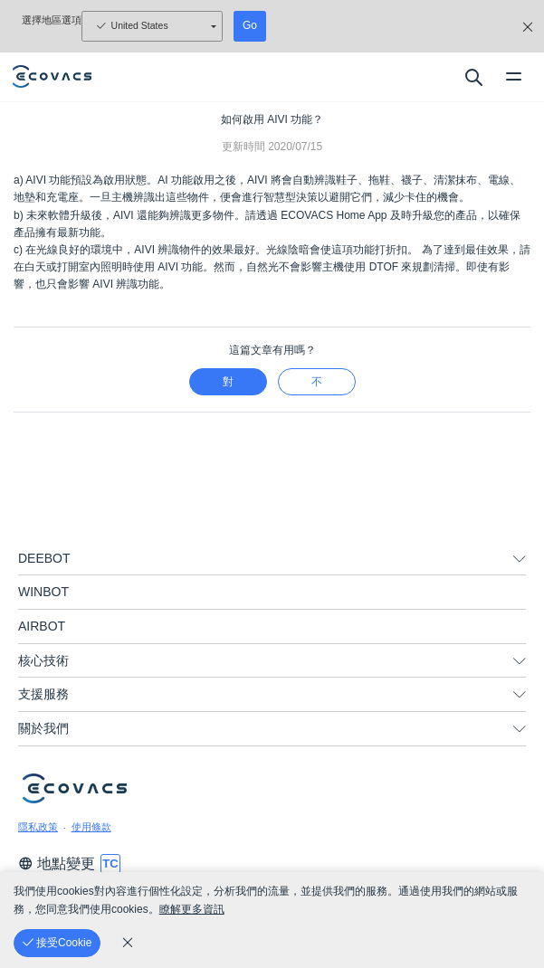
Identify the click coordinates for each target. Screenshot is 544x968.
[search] (472, 77)
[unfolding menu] (519, 559)
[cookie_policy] (127, 943)
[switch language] (110, 864)
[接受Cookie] (57, 943)
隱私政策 (38, 826)
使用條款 (91, 826)
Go (250, 25)
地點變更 (56, 863)
